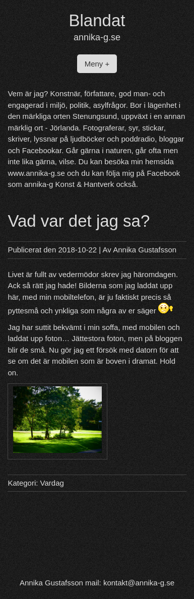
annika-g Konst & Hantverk (69, 184)
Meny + (97, 63)
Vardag (52, 483)
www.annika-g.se (36, 173)
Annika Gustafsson (144, 249)
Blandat (97, 20)
